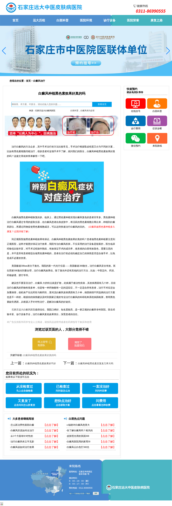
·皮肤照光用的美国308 (77, 436)
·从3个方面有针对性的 (21, 436)
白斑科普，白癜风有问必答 (82, 110)
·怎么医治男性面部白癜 (22, 425)
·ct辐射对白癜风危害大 (78, 425)
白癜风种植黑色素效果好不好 (40, 363)
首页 (28, 81)
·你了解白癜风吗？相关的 (79, 430)
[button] (4, 51)
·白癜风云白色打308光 (77, 447)
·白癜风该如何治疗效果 (22, 447)
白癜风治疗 (39, 81)
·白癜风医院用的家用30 (78, 441)
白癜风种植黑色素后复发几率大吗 (95, 363)
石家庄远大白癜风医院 (23, 309)
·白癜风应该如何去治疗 (22, 430)
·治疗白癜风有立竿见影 (22, 441)
